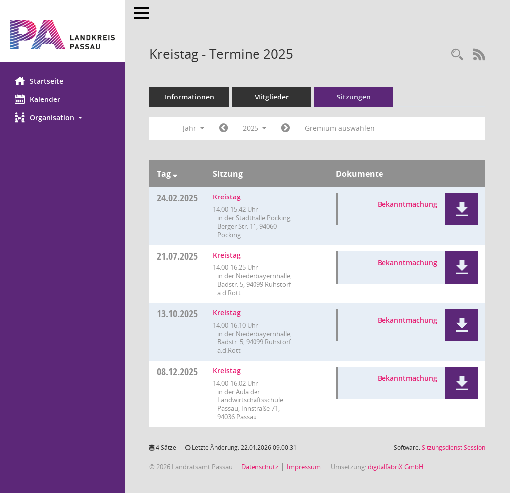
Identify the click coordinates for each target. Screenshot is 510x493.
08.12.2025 (177, 371)
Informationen (189, 96)
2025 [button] (254, 128)
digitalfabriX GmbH (396, 466)
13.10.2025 (177, 313)
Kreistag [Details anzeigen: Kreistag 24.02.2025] (227, 196)
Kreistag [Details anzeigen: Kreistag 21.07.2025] (227, 255)
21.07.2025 (177, 256)
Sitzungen (354, 96)
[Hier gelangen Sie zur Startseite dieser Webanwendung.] (62, 34)
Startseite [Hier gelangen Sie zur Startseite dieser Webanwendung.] (39, 81)
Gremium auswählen (340, 128)
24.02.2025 (177, 197)
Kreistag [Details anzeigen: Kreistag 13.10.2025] (227, 312)
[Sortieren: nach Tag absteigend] (175, 173)
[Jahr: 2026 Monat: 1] (285, 128)
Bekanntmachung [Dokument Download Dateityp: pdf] (407, 204)
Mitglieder (271, 96)
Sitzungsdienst (453, 447)
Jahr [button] (193, 128)
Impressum (304, 466)
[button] (62, 117)
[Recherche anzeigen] (457, 55)
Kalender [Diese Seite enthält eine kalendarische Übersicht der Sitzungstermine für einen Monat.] (37, 99)
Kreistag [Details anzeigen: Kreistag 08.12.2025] (227, 370)
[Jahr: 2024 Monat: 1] (223, 128)
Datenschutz (259, 466)
